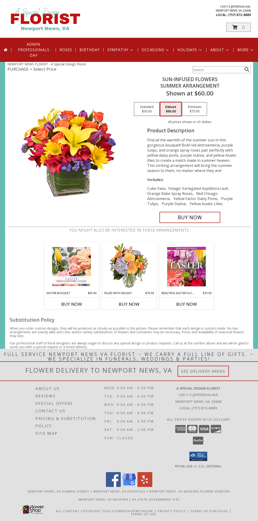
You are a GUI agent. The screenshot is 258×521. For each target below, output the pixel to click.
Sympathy (120, 49)
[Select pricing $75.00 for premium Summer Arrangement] (194, 109)
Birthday (89, 49)
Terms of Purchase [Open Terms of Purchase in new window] (209, 511)
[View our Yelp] (144, 485)
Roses (66, 49)
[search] (247, 69)
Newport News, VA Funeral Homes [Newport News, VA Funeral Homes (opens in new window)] (58, 491)
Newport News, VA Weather (103, 499)
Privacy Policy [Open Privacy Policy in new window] (172, 511)
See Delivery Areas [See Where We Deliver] (203, 371)
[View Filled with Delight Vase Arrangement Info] (129, 266)
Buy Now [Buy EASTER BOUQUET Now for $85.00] (71, 304)
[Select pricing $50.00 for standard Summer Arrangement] (146, 109)
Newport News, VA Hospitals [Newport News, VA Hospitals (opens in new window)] (119, 491)
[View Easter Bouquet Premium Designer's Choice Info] (71, 266)
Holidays (189, 49)
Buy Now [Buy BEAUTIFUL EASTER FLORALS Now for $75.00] (186, 304)
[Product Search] (217, 70)
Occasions (156, 49)
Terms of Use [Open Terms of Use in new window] (143, 514)
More (245, 49)
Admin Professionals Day (33, 50)
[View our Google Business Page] (129, 485)
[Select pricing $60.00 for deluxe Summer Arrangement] (170, 109)
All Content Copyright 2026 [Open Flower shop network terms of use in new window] (83, 511)
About (220, 49)
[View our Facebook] (113, 485)
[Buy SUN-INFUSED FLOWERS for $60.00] (189, 217)
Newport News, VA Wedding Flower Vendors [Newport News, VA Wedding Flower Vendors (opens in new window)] (189, 491)
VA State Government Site (155, 499)
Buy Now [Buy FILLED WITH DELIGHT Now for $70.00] (129, 304)
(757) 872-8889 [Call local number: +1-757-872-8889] (239, 15)
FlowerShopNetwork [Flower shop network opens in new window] (132, 511)
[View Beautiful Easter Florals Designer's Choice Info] (186, 266)
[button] (238, 27)
